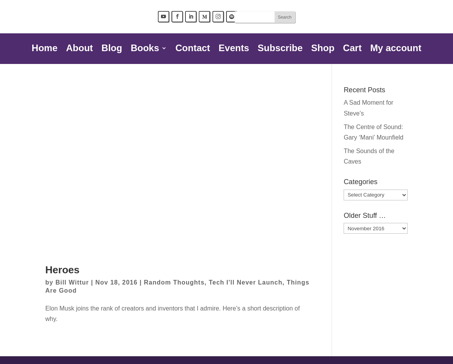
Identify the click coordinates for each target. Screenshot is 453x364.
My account (395, 49)
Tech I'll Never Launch (245, 282)
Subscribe (280, 49)
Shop (322, 49)
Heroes (62, 270)
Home (45, 49)
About (79, 49)
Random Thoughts (174, 282)
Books (145, 49)
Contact (192, 49)
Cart (352, 49)
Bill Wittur (72, 282)
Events (234, 49)
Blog (112, 49)
